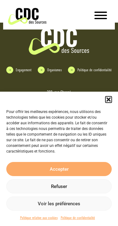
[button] (108, 99)
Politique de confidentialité (78, 218)
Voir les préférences (59, 204)
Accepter (59, 169)
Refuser (59, 186)
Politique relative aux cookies (39, 218)
